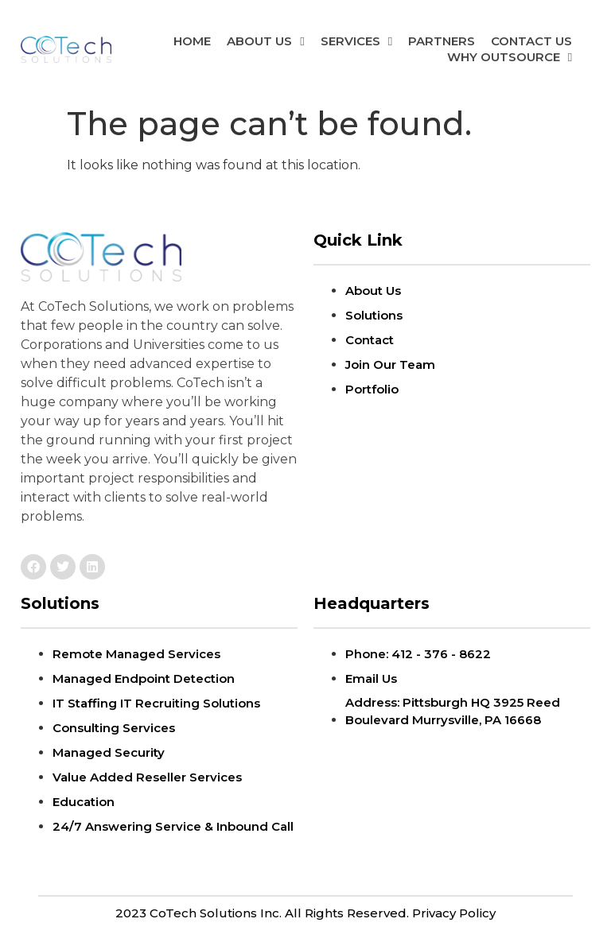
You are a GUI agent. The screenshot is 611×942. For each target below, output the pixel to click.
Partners (441, 40)
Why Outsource (509, 57)
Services (356, 41)
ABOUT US (265, 41)
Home (192, 40)
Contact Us (531, 40)
